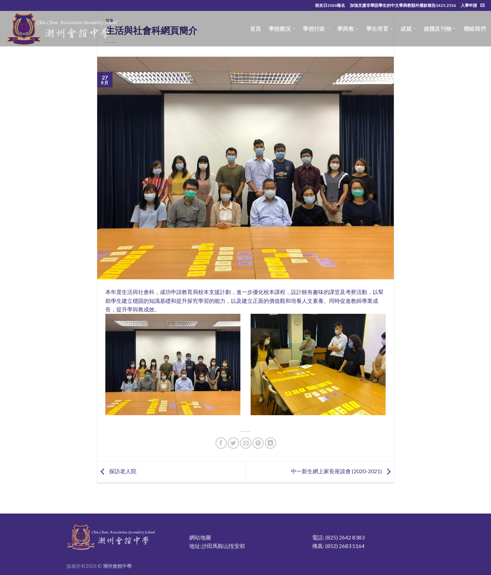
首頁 (255, 28)
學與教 (347, 28)
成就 (408, 28)
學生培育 (379, 28)
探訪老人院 (116, 471)
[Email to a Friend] (245, 443)
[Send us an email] (482, 5)
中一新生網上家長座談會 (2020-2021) (342, 471)
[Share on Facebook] (221, 443)
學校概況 (282, 28)
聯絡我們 (475, 28)
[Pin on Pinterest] (258, 443)
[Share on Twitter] (233, 443)
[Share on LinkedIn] (270, 443)
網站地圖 (200, 537)
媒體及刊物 (440, 28)
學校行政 (316, 28)
